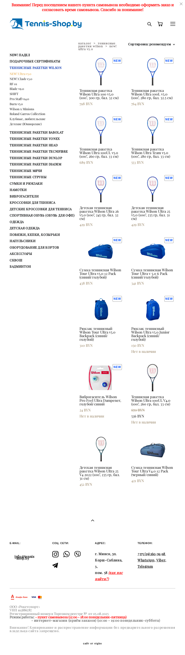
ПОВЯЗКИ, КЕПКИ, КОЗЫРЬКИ (35, 235)
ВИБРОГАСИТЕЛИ (24, 196)
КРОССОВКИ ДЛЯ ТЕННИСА (32, 203)
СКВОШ (16, 260)
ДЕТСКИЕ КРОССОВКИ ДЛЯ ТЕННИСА (41, 209)
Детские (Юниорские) (26, 124)
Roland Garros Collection (27, 114)
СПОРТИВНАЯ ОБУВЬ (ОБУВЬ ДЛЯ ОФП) (42, 215)
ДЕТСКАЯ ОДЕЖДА (25, 228)
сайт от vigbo (92, 643)
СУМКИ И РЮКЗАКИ (26, 183)
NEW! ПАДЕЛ (20, 55)
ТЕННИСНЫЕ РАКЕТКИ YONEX (35, 139)
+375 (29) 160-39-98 (151, 554)
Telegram (145, 566)
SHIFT (14, 94)
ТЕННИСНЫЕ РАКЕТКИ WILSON (36, 68)
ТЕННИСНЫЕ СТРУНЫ (28, 177)
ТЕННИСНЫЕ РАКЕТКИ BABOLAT (36, 132)
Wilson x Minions (22, 109)
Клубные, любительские (28, 119)
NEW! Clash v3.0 (21, 79)
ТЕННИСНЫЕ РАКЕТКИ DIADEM (35, 164)
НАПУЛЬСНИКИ (22, 241)
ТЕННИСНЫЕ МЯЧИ (26, 171)
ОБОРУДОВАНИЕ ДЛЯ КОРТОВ (34, 247)
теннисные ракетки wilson (97, 44)
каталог (84, 43)
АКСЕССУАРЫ (21, 254)
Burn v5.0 (16, 104)
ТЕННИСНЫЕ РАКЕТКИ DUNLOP (36, 158)
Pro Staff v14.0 (19, 99)
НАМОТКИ (18, 190)
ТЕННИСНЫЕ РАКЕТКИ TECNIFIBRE (39, 151)
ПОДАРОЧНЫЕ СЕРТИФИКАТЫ (35, 61)
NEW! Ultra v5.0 (20, 74)
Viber (160, 560)
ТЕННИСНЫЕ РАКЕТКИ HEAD (34, 145)
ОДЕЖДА (17, 222)
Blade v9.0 (17, 89)
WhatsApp (146, 560)
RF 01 (13, 84)
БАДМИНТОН (20, 266)
